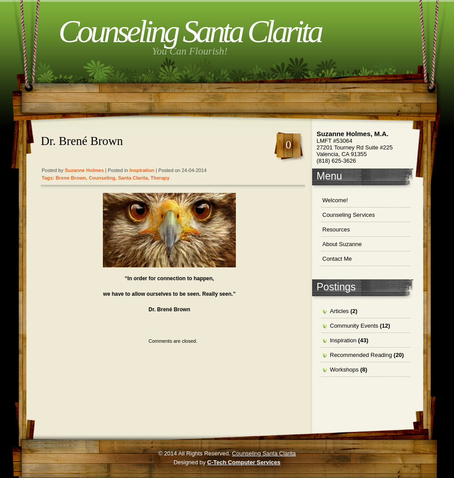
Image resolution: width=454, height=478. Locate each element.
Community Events (354, 325)
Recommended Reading (361, 355)
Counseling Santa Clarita (190, 31)
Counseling (102, 177)
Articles (339, 311)
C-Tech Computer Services (243, 462)
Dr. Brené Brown (82, 141)
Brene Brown (71, 177)
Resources (336, 229)
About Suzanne (342, 244)
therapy (160, 177)
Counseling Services (348, 215)
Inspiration (141, 170)
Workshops (344, 369)
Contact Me (337, 258)
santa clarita (133, 177)
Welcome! (335, 200)
